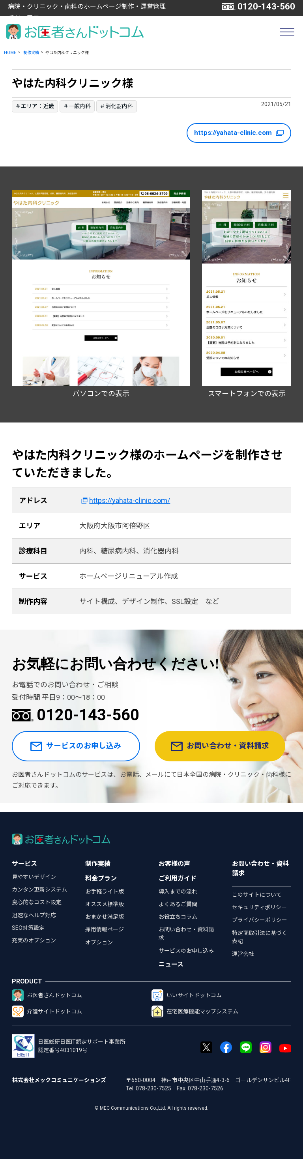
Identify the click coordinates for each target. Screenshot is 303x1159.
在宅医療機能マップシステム (195, 1011)
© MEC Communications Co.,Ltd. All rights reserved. (151, 1108)
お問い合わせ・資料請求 (223, 751)
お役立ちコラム (178, 917)
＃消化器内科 (116, 106)
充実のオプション (34, 940)
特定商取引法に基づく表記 (259, 937)
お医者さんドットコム (47, 995)
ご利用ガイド (177, 878)
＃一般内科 (77, 106)
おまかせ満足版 (104, 917)
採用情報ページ (104, 929)
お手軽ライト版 (104, 891)
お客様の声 (174, 863)
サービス (24, 863)
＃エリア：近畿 (34, 106)
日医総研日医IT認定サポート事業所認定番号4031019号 (68, 1046)
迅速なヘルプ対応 (34, 915)
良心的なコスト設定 (37, 902)
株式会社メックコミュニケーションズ (59, 1080)
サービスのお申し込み (77, 751)
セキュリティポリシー (259, 907)
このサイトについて (257, 895)
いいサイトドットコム (187, 995)
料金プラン (101, 878)
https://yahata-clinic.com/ (129, 500)
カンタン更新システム (39, 889)
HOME (10, 52)
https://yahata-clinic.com (235, 133)
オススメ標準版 (104, 904)
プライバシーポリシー (259, 920)
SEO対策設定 (28, 928)
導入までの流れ (178, 891)
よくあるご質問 (178, 904)
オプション (99, 942)
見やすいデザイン (34, 877)
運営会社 (243, 954)
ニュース (171, 964)
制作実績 (31, 52)
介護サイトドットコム (47, 1011)
